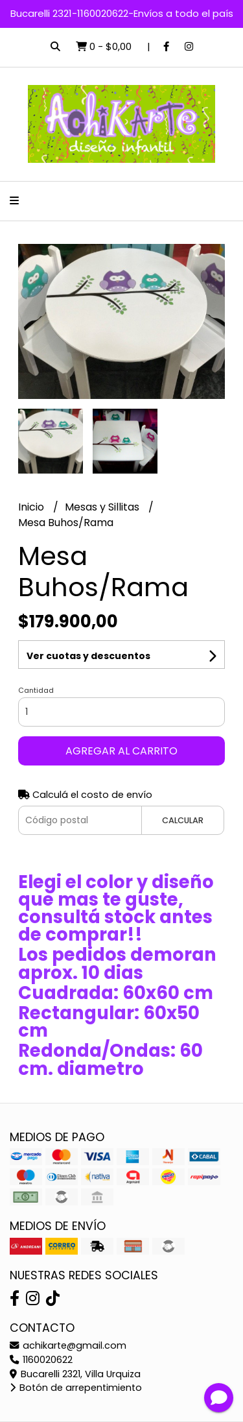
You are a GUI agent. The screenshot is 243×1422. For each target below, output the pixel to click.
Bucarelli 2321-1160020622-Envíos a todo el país (121, 13)
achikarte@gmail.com (68, 1345)
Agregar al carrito (121, 750)
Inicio (32, 507)
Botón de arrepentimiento (76, 1387)
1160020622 (41, 1359)
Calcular (182, 820)
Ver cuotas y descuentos (88, 655)
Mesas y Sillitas (103, 507)
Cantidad (36, 690)
